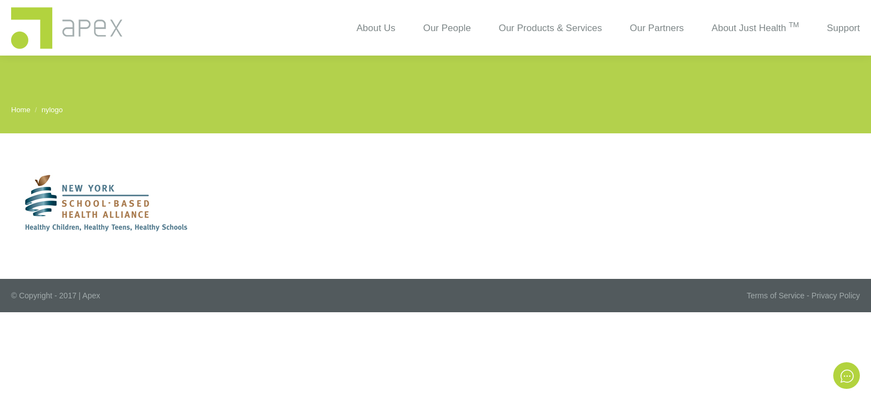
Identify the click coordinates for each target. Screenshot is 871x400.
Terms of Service (775, 295)
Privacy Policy (836, 295)
